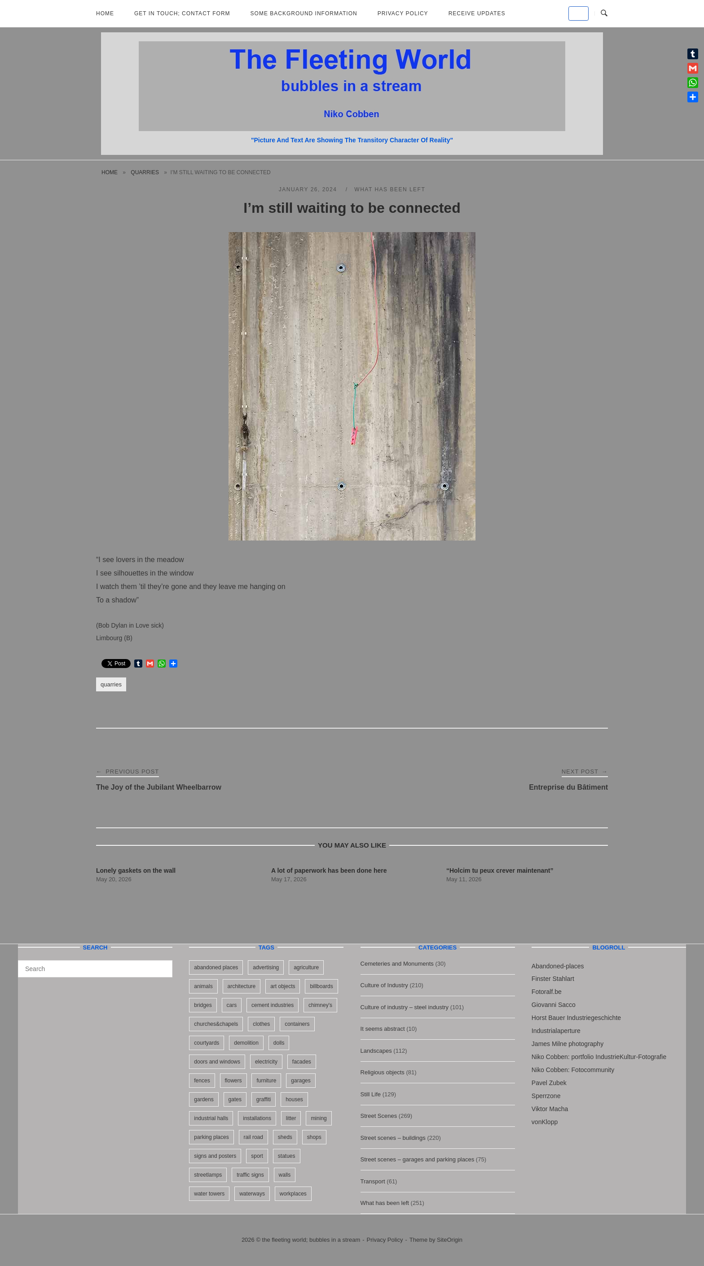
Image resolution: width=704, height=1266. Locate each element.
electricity (266, 1062)
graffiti (263, 1099)
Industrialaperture (556, 1030)
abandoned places (216, 967)
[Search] (162, 965)
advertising (266, 967)
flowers (233, 1080)
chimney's (320, 1005)
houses (294, 1099)
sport (257, 1156)
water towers (209, 1194)
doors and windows (217, 1062)
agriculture (306, 967)
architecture (242, 986)
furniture (266, 1080)
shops (314, 1137)
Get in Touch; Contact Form (182, 13)
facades (301, 1062)
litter (291, 1118)
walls (285, 1175)
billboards (321, 986)
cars (232, 1005)
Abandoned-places (558, 966)
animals (203, 986)
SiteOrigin (449, 1239)
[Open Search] (604, 13)
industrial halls (211, 1118)
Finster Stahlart (553, 978)
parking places (211, 1137)
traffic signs (250, 1175)
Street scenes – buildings (393, 1137)
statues (286, 1156)
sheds (285, 1137)
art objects (282, 986)
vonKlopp (545, 1121)
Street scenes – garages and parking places (418, 1159)
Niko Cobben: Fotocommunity (573, 1069)
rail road (253, 1137)
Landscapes (376, 1050)
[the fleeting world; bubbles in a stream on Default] (578, 13)
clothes (261, 1024)
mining (318, 1118)
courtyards (206, 1043)
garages (300, 1080)
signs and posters (215, 1156)
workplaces (293, 1194)
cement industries (272, 1005)
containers (297, 1024)
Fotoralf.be (547, 991)
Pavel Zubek (549, 1082)
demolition (246, 1043)
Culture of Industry (384, 985)
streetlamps (208, 1175)
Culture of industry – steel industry (405, 1007)
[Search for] (95, 968)
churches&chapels (216, 1024)
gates (235, 1099)
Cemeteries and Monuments (397, 963)
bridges (202, 1005)
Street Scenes (379, 1115)
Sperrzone (546, 1095)
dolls (279, 1043)
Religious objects (383, 1072)
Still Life (371, 1094)
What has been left (389, 189)
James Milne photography (567, 1043)
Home (105, 13)
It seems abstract (383, 1028)
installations (257, 1118)
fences (202, 1080)
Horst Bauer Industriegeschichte (576, 1017)
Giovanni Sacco (554, 1004)
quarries (145, 172)
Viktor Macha (550, 1108)
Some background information (304, 13)
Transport (373, 1181)
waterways (252, 1194)
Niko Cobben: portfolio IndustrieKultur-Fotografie (599, 1056)
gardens (203, 1099)
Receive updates (477, 13)
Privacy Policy (403, 13)
